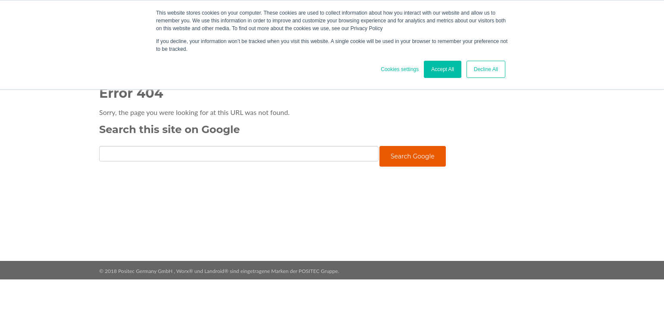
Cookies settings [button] (400, 69)
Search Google (413, 156)
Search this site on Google (169, 129)
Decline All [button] (486, 69)
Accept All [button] (442, 69)
